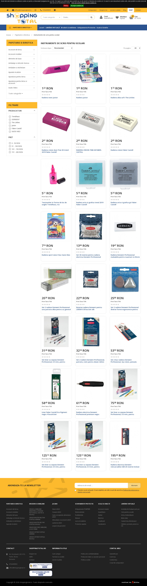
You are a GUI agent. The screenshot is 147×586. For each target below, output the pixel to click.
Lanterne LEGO (57, 523)
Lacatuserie (102, 524)
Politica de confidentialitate (90, 554)
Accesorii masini (103, 509)
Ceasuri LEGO (56, 512)
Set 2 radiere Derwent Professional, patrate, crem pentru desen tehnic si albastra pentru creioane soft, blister (90, 363)
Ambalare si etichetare (13, 521)
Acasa (8, 35)
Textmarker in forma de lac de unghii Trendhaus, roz (54, 203)
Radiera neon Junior (50, 97)
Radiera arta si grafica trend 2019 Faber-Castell (89, 203)
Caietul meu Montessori (129, 521)
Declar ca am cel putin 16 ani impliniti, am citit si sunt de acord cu (108, 491)
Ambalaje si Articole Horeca (15, 518)
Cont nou (113, 557)
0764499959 (45, 10)
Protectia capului (80, 524)
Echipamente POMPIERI (82, 509)
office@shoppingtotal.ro (21, 10)
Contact (138, 10)
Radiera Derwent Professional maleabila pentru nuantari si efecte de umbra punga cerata (125, 257)
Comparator (92, 10)
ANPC (31, 557)
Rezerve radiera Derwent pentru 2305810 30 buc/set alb (89, 308)
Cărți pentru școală (127, 512)
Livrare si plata (115, 10)
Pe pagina (127, 48)
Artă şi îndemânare (127, 515)
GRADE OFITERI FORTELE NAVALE (37, 538)
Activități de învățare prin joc (130, 509)
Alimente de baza (12, 515)
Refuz (66, 6)
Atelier (100, 515)
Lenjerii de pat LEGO (58, 526)
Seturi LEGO (56, 509)
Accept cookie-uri (77, 6)
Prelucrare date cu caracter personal (93, 557)
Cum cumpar (56, 554)
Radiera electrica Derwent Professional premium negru (87, 413)
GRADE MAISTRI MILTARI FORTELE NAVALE (37, 523)
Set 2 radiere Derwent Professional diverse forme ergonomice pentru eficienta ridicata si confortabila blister (125, 310)
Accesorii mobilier (12, 512)
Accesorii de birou (12, 509)
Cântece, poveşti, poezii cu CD (130, 525)
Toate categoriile (49, 17)
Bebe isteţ (124, 518)
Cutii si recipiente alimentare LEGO (61, 516)
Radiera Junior (82, 97)
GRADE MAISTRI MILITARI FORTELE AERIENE (37, 518)
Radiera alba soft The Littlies (122, 97)
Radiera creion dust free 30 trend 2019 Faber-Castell (55, 151)
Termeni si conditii (58, 557)
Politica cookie (85, 560)
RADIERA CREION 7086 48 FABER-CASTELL (89, 151)
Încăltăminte (79, 515)
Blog (124, 10)
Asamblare (101, 512)
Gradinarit (101, 521)
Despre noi (103, 10)
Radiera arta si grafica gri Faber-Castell (124, 203)
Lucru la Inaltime (80, 521)
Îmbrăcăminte (79, 512)
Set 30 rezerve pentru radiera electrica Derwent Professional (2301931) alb (88, 257)
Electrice (101, 518)
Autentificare (114, 554)
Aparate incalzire (11, 524)
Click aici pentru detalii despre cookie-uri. (83, 3)
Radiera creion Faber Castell (122, 150)
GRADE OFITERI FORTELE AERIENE (37, 533)
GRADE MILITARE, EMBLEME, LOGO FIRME (38, 528)
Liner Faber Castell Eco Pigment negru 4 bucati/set (54, 413)
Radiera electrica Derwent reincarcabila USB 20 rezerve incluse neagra (125, 467)
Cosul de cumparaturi (117, 563)
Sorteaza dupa (46, 48)
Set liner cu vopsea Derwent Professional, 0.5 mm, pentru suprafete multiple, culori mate (54, 362)
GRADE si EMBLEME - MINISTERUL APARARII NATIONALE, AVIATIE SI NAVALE (36, 512)
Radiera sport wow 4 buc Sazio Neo (56, 255)
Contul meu (113, 560)
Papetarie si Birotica (22, 35)
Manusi (77, 518)
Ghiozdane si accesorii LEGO (61, 520)
